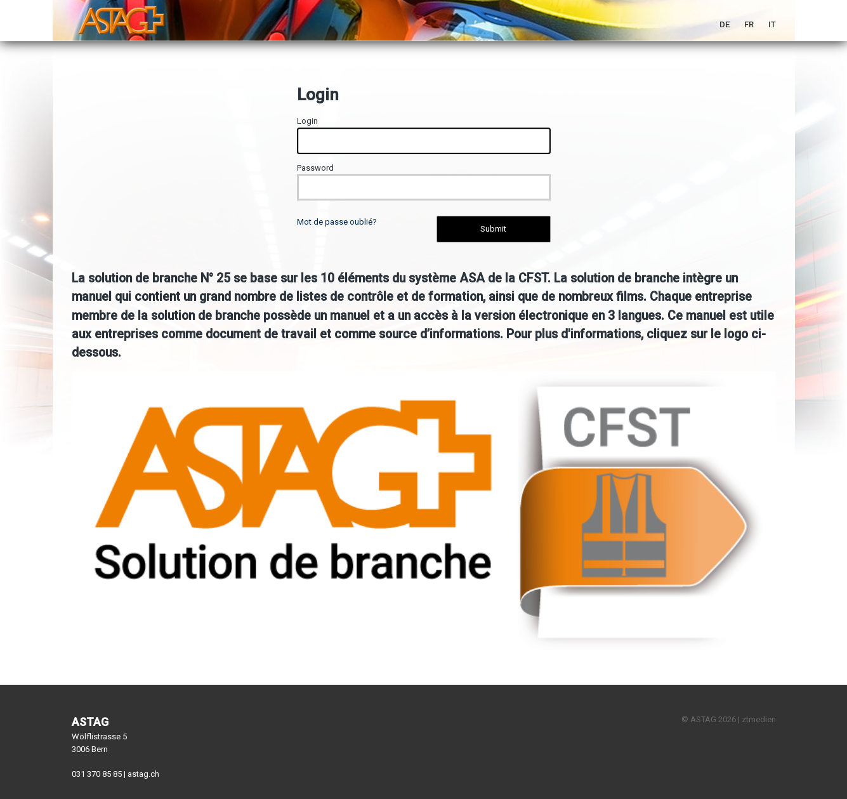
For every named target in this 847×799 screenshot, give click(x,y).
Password (315, 168)
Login (307, 121)
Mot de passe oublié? (337, 222)
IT (772, 24)
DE (724, 24)
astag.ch (143, 774)
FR (749, 24)
